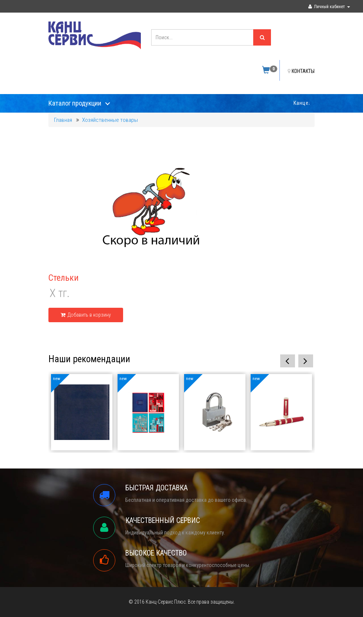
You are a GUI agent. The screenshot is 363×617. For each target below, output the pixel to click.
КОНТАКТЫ (301, 71)
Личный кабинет (329, 6)
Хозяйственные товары (110, 120)
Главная (63, 120)
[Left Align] (262, 37)
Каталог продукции (74, 103)
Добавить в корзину (86, 315)
